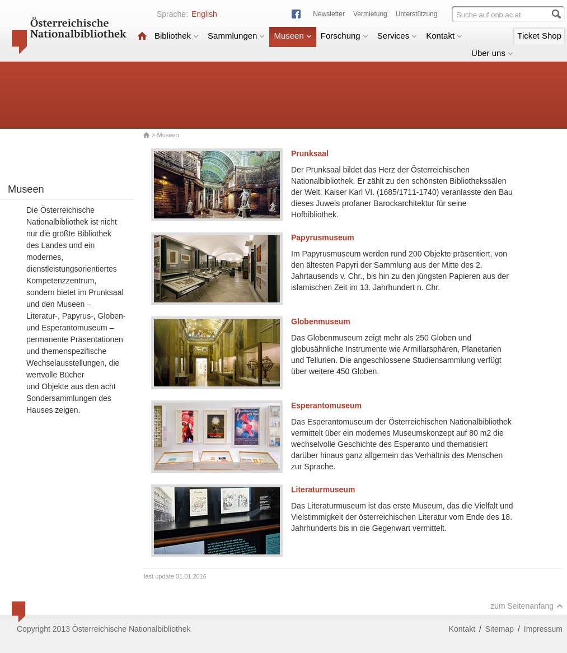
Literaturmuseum (323, 489)
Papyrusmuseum (322, 237)
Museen (292, 35)
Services (397, 35)
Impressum (543, 628)
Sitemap (499, 628)
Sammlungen (236, 35)
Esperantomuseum (326, 405)
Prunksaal (310, 153)
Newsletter (329, 14)
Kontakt (444, 35)
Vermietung (370, 14)
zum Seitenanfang (526, 605)
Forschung (344, 35)
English (204, 14)
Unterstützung (417, 14)
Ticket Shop (539, 35)
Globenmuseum (320, 321)
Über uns (492, 53)
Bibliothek (176, 35)
